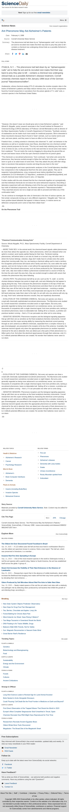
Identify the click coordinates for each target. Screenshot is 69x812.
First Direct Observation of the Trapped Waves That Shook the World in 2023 (31, 708)
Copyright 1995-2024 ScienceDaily (17, 799)
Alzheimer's (10, 473)
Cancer (8, 461)
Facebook (8, 764)
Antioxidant (44, 478)
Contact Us (9, 787)
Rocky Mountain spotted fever (51, 474)
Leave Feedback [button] (11, 783)
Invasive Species (12, 492)
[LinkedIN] (23, 54)
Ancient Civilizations (10, 680)
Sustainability (8, 660)
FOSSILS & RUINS (7, 670)
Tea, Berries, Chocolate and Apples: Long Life (20, 610)
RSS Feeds (9, 751)
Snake (42, 467)
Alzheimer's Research (14, 457)
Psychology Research (14, 465)
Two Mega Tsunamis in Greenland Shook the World (22, 620)
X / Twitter (8, 768)
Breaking (5, 599)
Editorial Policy (56, 793)
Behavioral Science (13, 496)
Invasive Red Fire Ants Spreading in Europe (19, 556)
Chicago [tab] (62, 518)
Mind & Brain (8, 469)
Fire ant (43, 453)
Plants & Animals (9, 485)
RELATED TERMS (43, 448)
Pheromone (44, 456)
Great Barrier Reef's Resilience (14, 633)
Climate (6, 667)
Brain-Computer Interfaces (15, 477)
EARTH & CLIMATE (7, 657)
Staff (15, 793)
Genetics (6, 647)
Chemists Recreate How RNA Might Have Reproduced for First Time (28, 715)
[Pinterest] (19, 54)
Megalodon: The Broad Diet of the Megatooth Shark (22, 728)
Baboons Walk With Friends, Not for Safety (18, 627)
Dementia (9, 480)
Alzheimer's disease (47, 460)
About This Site (6, 793)
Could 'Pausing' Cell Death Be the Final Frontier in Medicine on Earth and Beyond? (33, 701)
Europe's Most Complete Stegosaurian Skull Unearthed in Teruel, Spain (29, 711)
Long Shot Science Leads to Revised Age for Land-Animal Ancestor (28, 695)
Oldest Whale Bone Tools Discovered (16, 725)
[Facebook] (12, 54)
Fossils (5, 674)
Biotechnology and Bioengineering (15, 650)
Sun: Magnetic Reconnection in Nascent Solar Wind (22, 630)
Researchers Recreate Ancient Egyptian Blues (20, 722)
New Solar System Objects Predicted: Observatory (21, 604)
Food (5, 653)
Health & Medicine (10, 453)
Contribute (23, 793)
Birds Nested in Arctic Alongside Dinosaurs (18, 698)
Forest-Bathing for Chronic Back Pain (16, 614)
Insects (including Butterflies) (16, 489)
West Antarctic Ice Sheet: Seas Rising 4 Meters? (21, 617)
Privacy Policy (43, 793)
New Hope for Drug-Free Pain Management (19, 607)
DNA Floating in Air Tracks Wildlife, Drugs (18, 624)
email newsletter (43, 13)
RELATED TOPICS (8, 448)
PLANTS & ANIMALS (8, 643)
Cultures (6, 677)
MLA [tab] (47, 518)
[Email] (26, 54)
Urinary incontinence (47, 471)
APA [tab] (54, 518)
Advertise (32, 793)
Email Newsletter (11, 748)
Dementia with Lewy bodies (50, 464)
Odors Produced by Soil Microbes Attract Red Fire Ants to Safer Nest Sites (31, 582)
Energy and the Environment (13, 664)
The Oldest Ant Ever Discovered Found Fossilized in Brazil (25, 544)
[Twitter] (16, 54)
